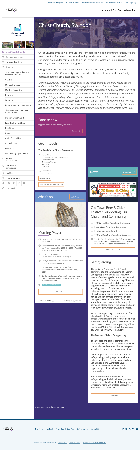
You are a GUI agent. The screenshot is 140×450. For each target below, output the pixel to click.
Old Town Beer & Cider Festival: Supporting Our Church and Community (109, 211)
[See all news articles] (129, 172)
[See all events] (76, 196)
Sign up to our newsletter (51, 184)
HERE (130, 107)
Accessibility (95, 429)
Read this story (113, 250)
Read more (113, 395)
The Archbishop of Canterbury (92, 3)
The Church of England (55, 3)
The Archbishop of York (114, 3)
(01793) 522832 (47, 173)
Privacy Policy (62, 443)
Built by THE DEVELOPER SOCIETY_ (94, 443)
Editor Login (130, 3)
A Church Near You (72, 3)
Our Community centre (68, 73)
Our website (45, 178)
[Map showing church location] (113, 139)
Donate (76, 131)
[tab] (47, 300)
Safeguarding (129, 10)
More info (60, 292)
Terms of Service (74, 443)
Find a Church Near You (111, 10)
